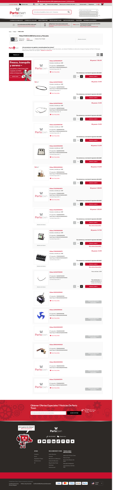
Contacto (36, 454)
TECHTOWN (79, 20)
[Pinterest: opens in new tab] (63, 441)
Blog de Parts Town (53, 462)
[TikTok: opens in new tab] (58, 441)
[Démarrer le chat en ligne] (24, 437)
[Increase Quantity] (81, 76)
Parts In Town (66, 457)
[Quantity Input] (78, 76)
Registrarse (91, 4)
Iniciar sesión (83, 4)
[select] (97, 483)
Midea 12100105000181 (56, 310)
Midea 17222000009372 (56, 210)
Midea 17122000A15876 (56, 188)
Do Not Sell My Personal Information (42, 483)
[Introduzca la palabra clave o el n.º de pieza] (49, 12)
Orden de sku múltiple (52, 4)
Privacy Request (13, 484)
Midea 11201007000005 (56, 272)
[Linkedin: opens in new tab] (53, 441)
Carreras (51, 456)
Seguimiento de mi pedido (90, 20)
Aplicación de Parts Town (69, 455)
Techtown (51, 465)
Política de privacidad (26, 483)
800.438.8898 (14, 4)
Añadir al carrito (93, 76)
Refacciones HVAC (43, 20)
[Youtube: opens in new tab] (44, 441)
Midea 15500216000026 (56, 167)
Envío (35, 456)
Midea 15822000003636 (56, 362)
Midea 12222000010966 (56, 146)
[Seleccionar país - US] (34, 4)
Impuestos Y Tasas (38, 458)
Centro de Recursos (68, 20)
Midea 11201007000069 (56, 82)
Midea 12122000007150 (56, 125)
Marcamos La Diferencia (54, 458)
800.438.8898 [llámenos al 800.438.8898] (52, 436)
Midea (28, 39)
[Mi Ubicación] (98, 4)
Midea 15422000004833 (56, 327)
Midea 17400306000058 (56, 230)
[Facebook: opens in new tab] (39, 441)
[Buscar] (99, 16)
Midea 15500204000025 (56, 344)
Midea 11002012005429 (56, 292)
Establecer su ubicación (46, 50)
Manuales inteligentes (68, 463)
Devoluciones (37, 460)
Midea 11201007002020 (56, 103)
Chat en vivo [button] (61, 437)
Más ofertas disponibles (95, 225)
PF (34, 462)
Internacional (52, 467)
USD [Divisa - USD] (44, 4)
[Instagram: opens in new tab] (49, 441)
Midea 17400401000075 (56, 251)
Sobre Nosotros (52, 454)
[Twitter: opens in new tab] (68, 441)
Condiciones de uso (14, 483)
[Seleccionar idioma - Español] (39, 4)
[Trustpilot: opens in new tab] (72, 441)
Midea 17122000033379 (56, 379)
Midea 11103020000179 (56, 61)
